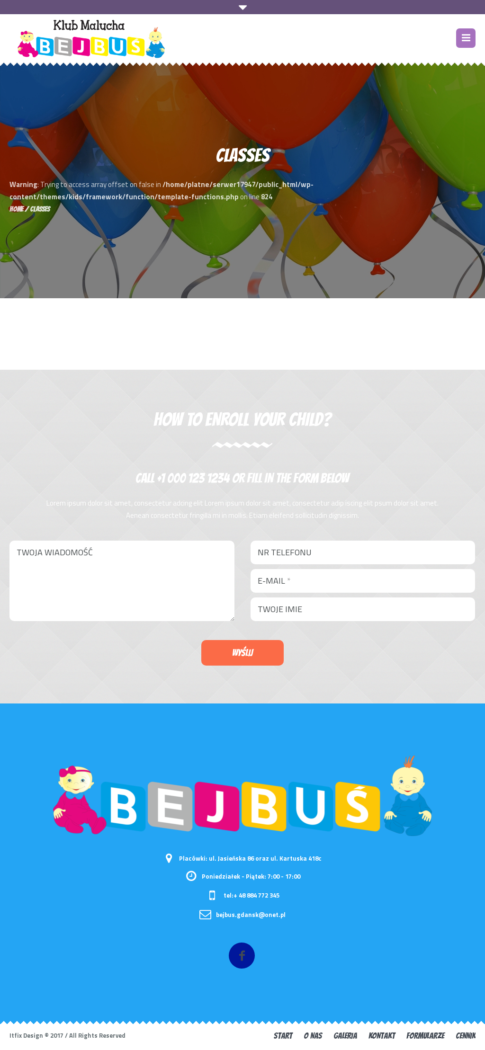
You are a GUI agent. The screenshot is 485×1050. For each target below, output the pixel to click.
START (283, 1035)
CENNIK (466, 1035)
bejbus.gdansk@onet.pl (251, 914)
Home (16, 209)
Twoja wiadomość (55, 552)
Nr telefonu (285, 552)
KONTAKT (381, 1035)
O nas (313, 1035)
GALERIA (345, 1035)
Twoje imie (280, 609)
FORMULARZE (425, 1035)
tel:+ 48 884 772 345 (251, 895)
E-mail (274, 580)
